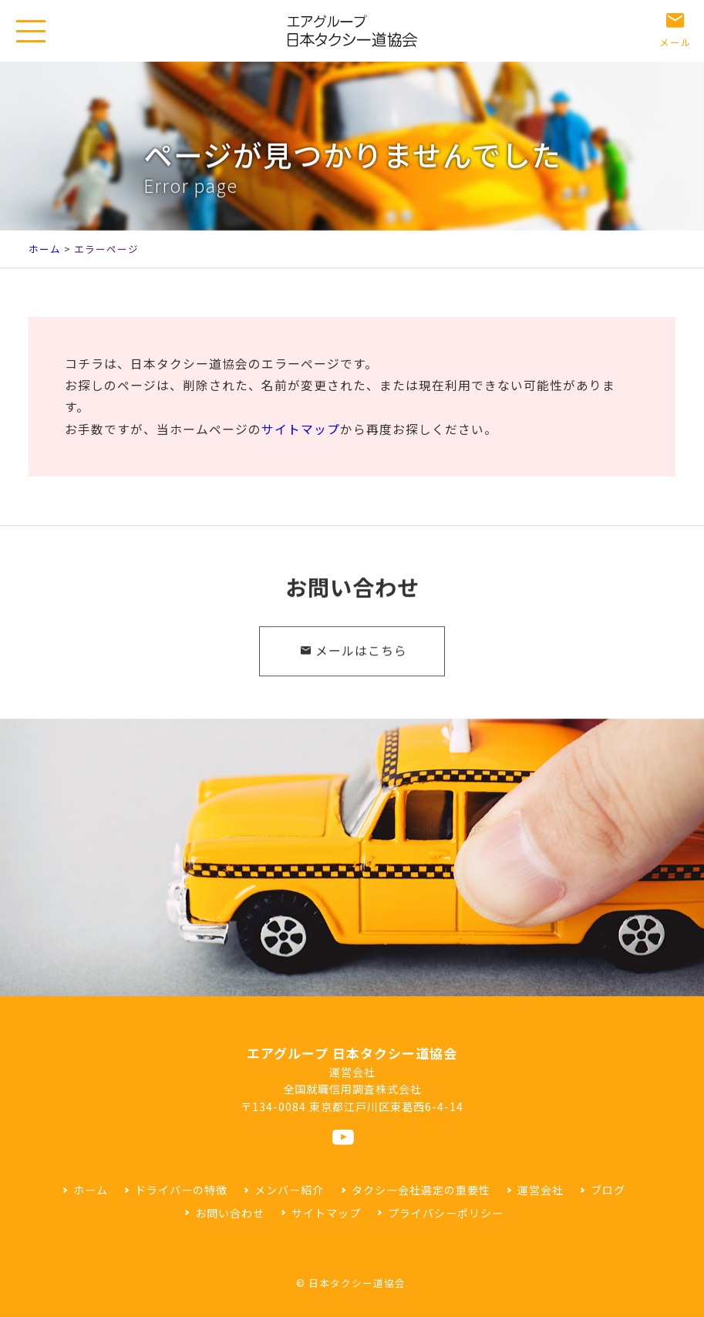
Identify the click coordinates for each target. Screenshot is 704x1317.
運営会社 (540, 1189)
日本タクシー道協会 (357, 1282)
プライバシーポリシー (446, 1213)
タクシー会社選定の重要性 (421, 1189)
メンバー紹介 (289, 1189)
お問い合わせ (229, 1213)
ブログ (608, 1189)
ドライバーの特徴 (181, 1189)
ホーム (45, 248)
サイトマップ (300, 429)
